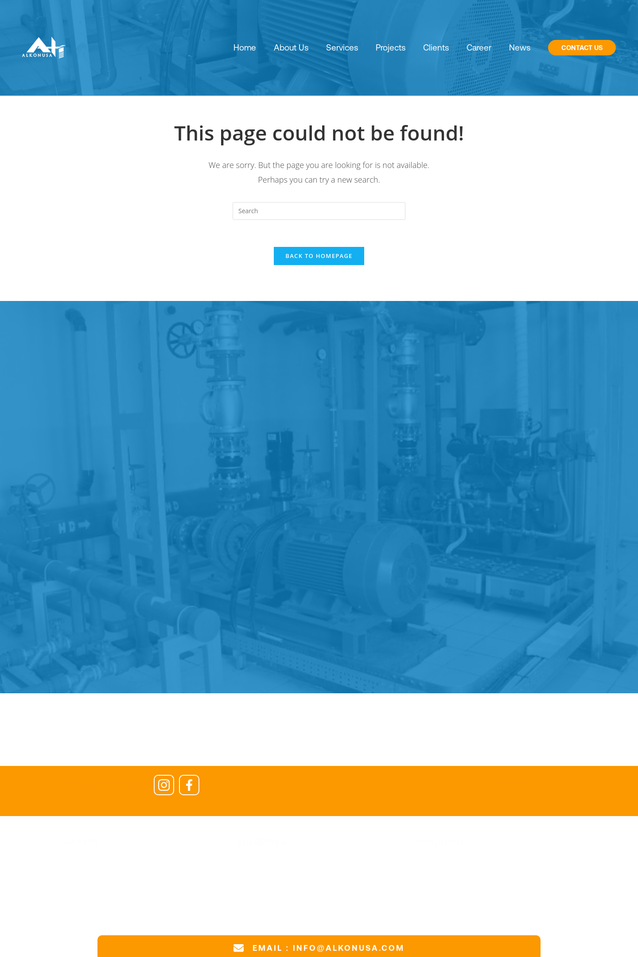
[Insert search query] (319, 211)
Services (342, 47)
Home (244, 47)
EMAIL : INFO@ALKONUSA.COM (329, 948)
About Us (291, 47)
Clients (436, 47)
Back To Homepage (318, 256)
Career (479, 47)
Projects (390, 47)
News (519, 47)
